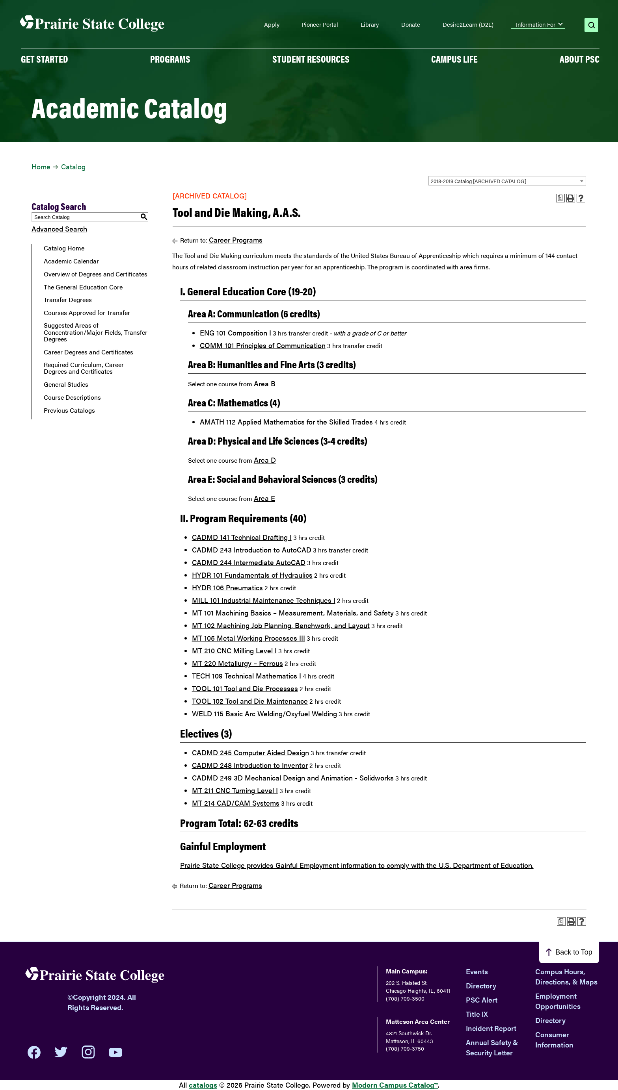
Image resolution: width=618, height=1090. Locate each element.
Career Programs (235, 240)
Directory (481, 985)
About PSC (579, 59)
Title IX (477, 1014)
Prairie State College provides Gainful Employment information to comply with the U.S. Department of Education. (357, 865)
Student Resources (311, 59)
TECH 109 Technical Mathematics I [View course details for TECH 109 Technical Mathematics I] (246, 675)
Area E (264, 498)
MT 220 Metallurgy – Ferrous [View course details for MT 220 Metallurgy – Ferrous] (237, 663)
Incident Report (491, 1028)
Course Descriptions (72, 397)
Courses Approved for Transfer (87, 312)
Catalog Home (64, 248)
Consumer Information (554, 1039)
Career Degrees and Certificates (88, 352)
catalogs (203, 1085)
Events (477, 971)
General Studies (66, 384)
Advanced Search (59, 229)
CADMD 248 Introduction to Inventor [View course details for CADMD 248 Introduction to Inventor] (250, 765)
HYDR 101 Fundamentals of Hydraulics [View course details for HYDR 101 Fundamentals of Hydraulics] (252, 575)
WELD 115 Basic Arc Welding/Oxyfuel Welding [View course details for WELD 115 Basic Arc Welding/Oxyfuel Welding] (264, 713)
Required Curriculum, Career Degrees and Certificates (84, 368)
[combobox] (507, 180)
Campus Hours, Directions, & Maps (566, 976)
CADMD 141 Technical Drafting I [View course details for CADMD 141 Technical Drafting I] (242, 537)
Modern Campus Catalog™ (395, 1085)
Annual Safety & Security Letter (492, 1047)
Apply (271, 24)
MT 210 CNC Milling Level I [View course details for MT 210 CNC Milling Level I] (234, 650)
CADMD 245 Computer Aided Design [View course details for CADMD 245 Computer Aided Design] (250, 752)
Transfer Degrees (68, 299)
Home (41, 166)
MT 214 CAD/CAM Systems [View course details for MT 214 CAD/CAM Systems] (235, 803)
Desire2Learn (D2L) (468, 24)
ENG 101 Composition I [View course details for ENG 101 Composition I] (235, 332)
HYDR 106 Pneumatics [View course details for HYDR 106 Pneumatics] (227, 587)
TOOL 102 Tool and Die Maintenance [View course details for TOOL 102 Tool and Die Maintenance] (250, 701)
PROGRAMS (170, 59)
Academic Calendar (71, 261)
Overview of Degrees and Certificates (95, 274)
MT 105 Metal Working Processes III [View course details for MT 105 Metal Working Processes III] (248, 638)
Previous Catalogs (69, 410)
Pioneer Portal (320, 24)
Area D (265, 460)
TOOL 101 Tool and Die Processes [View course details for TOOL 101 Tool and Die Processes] (245, 688)
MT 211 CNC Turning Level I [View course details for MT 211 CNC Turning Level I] (235, 790)
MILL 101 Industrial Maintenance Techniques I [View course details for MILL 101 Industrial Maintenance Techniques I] (263, 600)
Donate (410, 24)
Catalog (73, 166)
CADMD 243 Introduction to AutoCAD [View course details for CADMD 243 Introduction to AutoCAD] (251, 549)
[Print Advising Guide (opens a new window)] (560, 198)
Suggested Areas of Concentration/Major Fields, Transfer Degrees (95, 332)
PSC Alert (481, 1000)
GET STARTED (44, 59)
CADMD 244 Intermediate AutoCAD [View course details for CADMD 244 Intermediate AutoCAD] (248, 562)
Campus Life (454, 59)
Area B (264, 383)
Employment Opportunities (558, 1001)
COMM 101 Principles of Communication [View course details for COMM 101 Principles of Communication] (263, 345)
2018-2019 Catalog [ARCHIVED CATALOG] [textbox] (478, 181)
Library (370, 24)
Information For (535, 24)
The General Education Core (83, 287)
